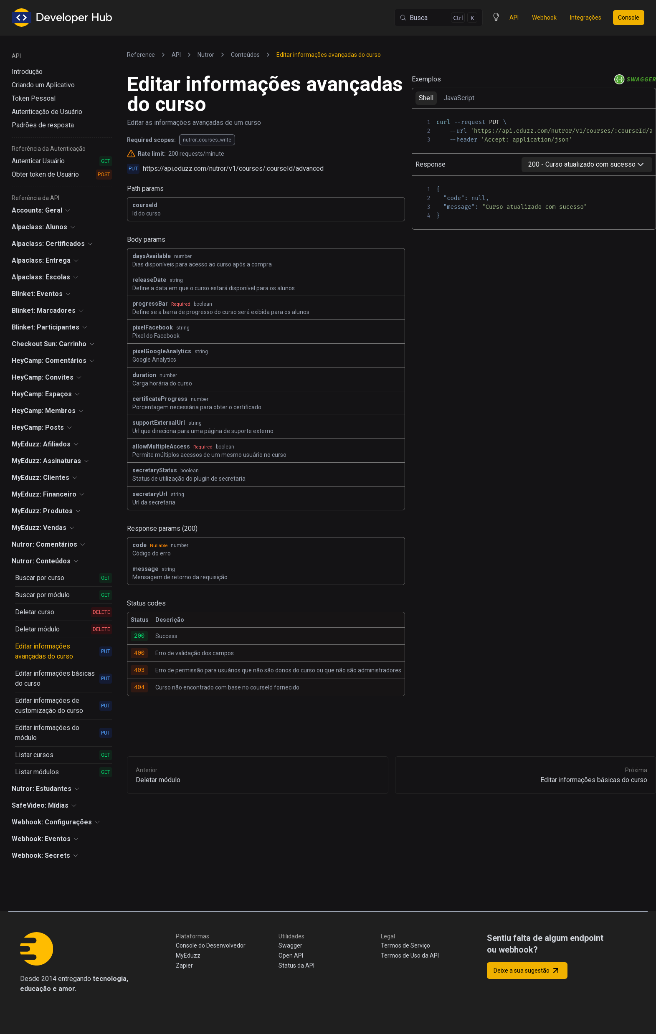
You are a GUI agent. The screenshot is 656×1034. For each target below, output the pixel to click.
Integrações (585, 17)
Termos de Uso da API (410, 955)
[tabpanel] (534, 130)
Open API (291, 955)
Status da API (296, 965)
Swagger (290, 945)
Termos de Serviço (405, 945)
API (514, 17)
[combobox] (587, 164)
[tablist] (534, 98)
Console (628, 17)
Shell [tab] (426, 98)
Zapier (184, 965)
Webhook (544, 17)
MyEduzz (188, 955)
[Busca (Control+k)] (438, 17)
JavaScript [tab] (458, 98)
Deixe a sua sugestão (527, 971)
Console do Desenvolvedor (211, 945)
